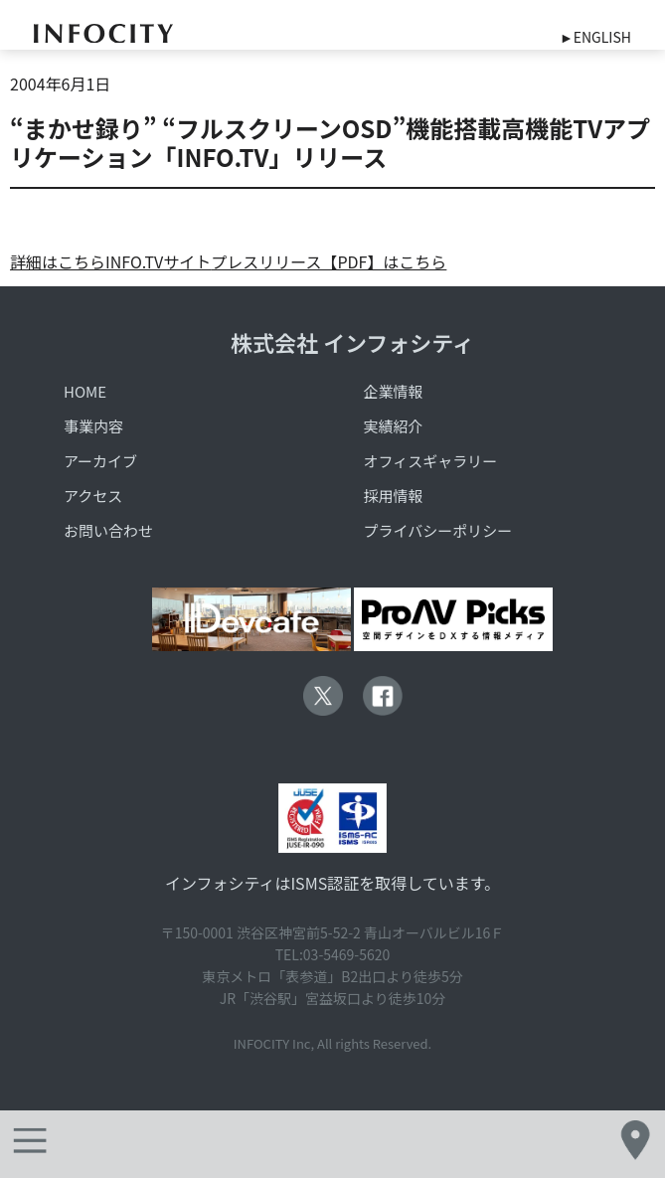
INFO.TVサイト (158, 261)
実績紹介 (393, 426)
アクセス (93, 495)
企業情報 (393, 391)
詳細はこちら (57, 261)
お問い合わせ (108, 530)
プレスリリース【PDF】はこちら (328, 261)
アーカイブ (100, 460)
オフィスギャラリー (431, 460)
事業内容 (93, 426)
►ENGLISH (595, 37)
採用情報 (393, 495)
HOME (85, 391)
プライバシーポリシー (438, 530)
